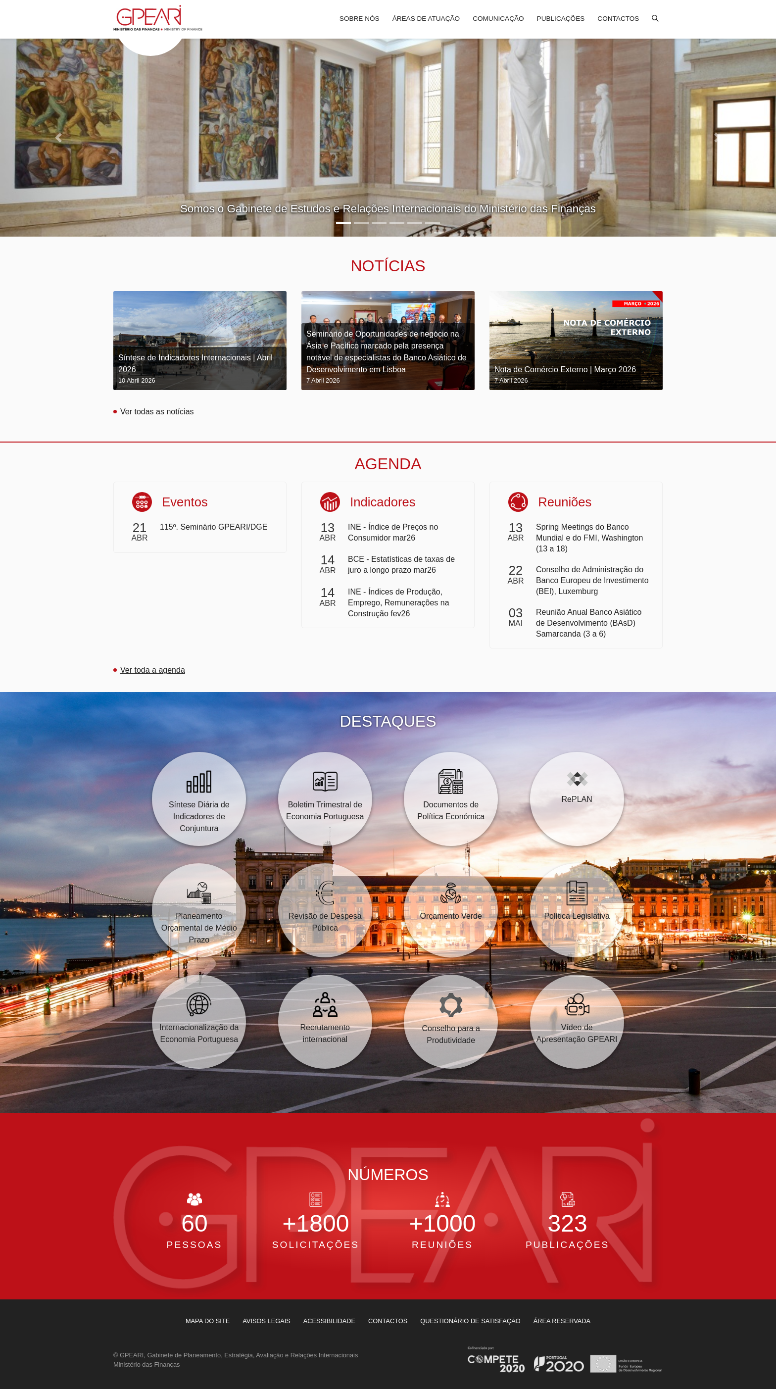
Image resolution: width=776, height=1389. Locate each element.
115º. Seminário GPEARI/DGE (213, 527)
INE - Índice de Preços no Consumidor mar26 (393, 532)
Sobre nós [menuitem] (360, 18)
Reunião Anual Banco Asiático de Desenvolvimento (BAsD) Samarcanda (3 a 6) (588, 623)
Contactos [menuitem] (618, 18)
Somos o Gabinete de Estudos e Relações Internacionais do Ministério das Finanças (388, 208)
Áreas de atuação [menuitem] (426, 18)
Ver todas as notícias (157, 411)
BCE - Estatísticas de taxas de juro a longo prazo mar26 (401, 564)
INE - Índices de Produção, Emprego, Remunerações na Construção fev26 (398, 603)
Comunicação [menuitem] (498, 18)
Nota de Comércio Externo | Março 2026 (565, 375)
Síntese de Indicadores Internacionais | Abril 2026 (200, 369)
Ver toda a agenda (152, 670)
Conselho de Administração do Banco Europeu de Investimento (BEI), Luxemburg (592, 580)
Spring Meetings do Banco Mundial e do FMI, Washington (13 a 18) (589, 538)
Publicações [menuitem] (561, 18)
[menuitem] (208, 1321)
